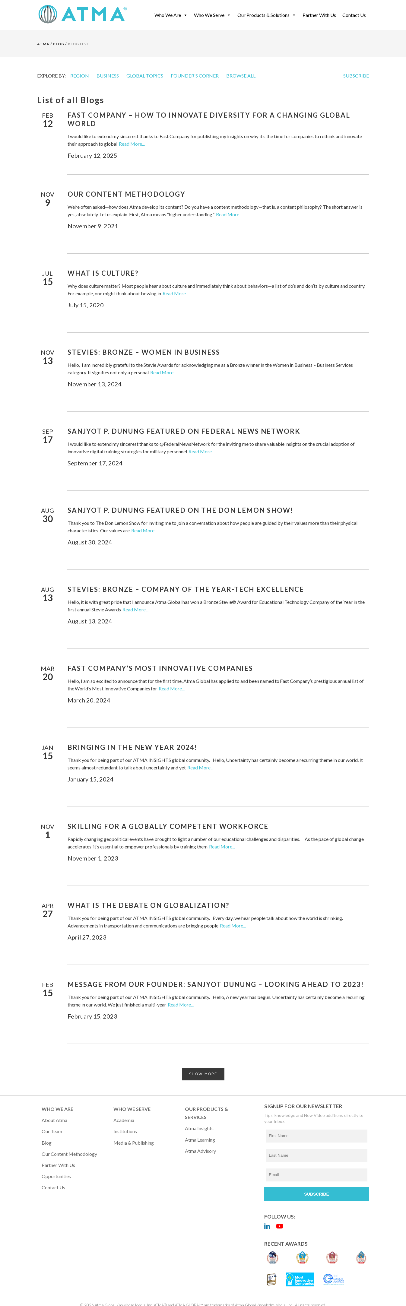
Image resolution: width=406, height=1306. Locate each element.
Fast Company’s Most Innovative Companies (160, 668)
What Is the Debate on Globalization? (148, 905)
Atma (43, 44)
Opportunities (56, 1176)
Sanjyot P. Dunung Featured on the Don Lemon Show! (180, 510)
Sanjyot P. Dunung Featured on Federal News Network (184, 431)
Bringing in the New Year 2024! (132, 747)
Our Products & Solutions (266, 15)
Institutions (125, 1131)
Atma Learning (200, 1140)
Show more (203, 1074)
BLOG (58, 44)
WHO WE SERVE (132, 1109)
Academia (123, 1120)
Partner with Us (58, 1165)
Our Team (52, 1131)
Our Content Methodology (127, 194)
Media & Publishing (133, 1143)
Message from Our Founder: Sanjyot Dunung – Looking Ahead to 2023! (216, 984)
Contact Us (354, 15)
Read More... (132, 144)
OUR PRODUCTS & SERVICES (206, 1113)
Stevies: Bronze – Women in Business (144, 352)
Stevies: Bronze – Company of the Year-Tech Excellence (186, 589)
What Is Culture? (103, 273)
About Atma (54, 1120)
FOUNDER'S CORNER (195, 75)
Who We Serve (212, 15)
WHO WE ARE (57, 1109)
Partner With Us (319, 15)
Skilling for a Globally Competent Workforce (168, 826)
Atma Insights (199, 1128)
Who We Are (171, 15)
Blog (47, 1143)
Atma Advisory (200, 1151)
